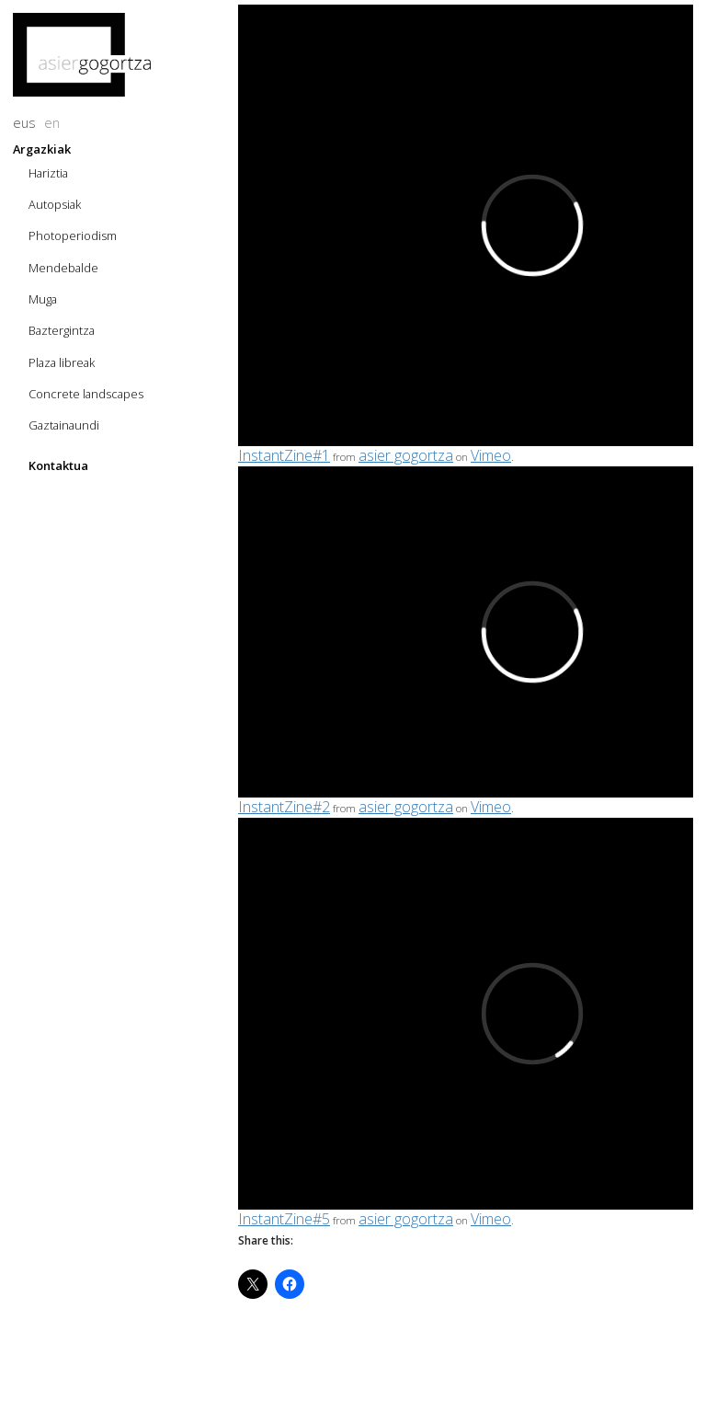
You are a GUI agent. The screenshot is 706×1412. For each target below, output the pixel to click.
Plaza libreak (61, 362)
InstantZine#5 (284, 1219)
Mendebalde (63, 267)
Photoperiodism (72, 235)
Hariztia (48, 173)
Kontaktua (58, 465)
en (52, 123)
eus (24, 123)
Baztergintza (61, 330)
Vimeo (491, 455)
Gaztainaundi (63, 425)
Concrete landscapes (85, 393)
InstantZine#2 (284, 807)
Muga (42, 299)
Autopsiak (54, 204)
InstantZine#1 (284, 455)
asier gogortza (406, 455)
